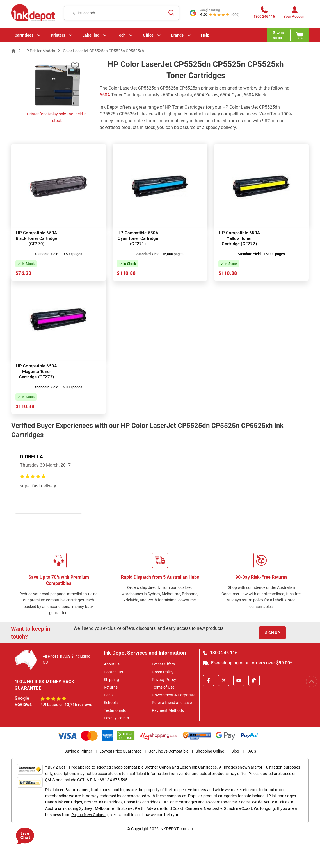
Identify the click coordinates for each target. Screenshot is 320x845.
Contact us (113, 672)
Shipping (111, 679)
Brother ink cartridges (103, 802)
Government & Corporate (173, 695)
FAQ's (251, 751)
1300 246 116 (220, 652)
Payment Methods (168, 710)
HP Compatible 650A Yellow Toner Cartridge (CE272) (239, 238)
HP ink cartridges (280, 796)
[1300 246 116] (264, 14)
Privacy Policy (164, 679)
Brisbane (124, 808)
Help (205, 35)
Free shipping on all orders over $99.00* (247, 662)
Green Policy (162, 672)
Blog (235, 751)
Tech (121, 35)
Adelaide (154, 808)
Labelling (91, 35)
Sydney (85, 808)
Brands (177, 35)
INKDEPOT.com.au (176, 828)
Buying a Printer (78, 751)
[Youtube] (239, 680)
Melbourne (104, 808)
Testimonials (115, 710)
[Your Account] (294, 14)
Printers (58, 35)
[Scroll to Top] (311, 681)
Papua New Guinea (88, 814)
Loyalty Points (116, 718)
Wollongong (264, 808)
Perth (140, 808)
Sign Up (272, 632)
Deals (108, 695)
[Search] (171, 13)
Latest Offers (163, 664)
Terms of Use (163, 687)
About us (112, 664)
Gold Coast (173, 808)
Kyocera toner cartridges (228, 802)
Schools (111, 702)
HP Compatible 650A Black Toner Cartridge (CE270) (36, 238)
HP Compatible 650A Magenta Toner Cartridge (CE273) (36, 372)
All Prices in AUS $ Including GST (66, 659)
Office (148, 35)
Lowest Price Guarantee (120, 751)
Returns (111, 687)
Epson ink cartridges (142, 802)
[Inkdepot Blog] (254, 680)
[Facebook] (208, 680)
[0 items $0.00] (287, 35)
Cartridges (24, 35)
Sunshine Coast (238, 808)
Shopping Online (210, 751)
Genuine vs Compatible (168, 751)
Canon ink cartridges (63, 802)
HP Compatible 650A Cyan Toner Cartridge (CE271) (138, 238)
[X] (223, 680)
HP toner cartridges (179, 802)
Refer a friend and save (172, 702)
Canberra (193, 808)
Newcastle (213, 808)
